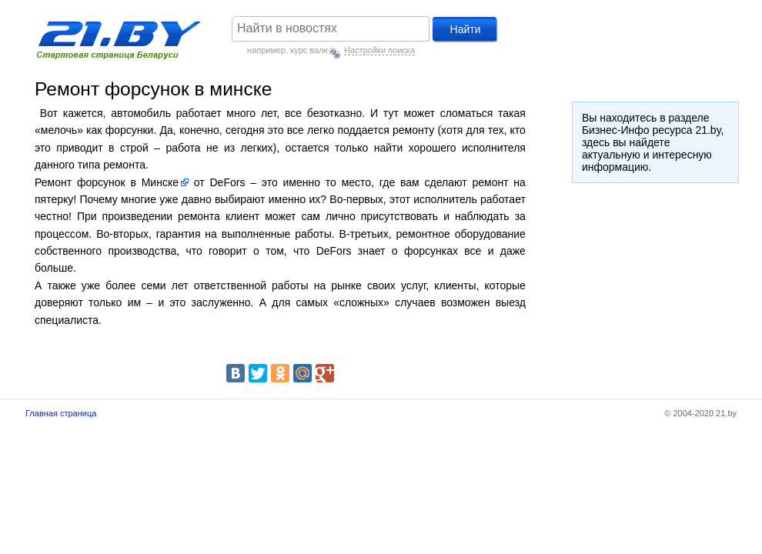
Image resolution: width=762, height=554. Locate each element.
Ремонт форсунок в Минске (107, 182)
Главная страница (60, 413)
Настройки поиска (379, 50)
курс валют (311, 50)
